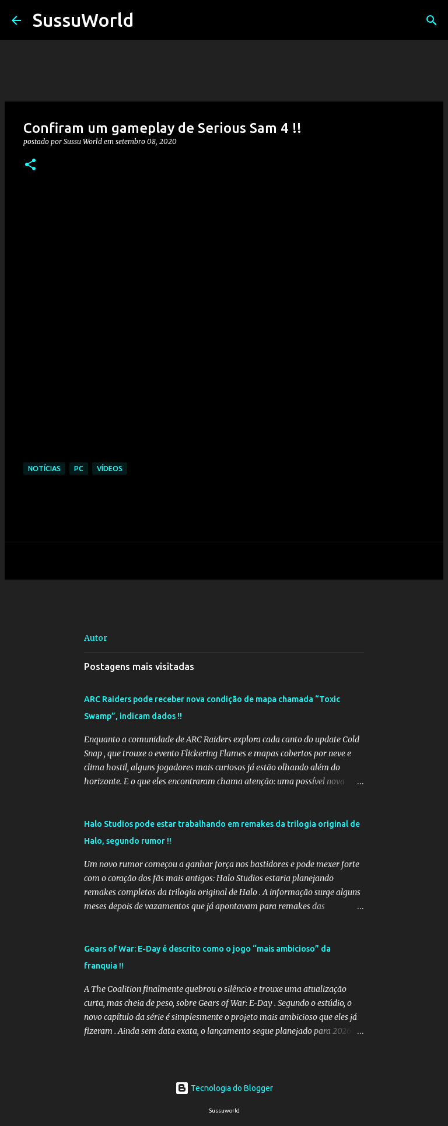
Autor (95, 638)
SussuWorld (83, 19)
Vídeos (110, 468)
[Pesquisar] (150, 20)
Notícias (44, 468)
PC (78, 468)
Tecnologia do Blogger (224, 1088)
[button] (30, 165)
